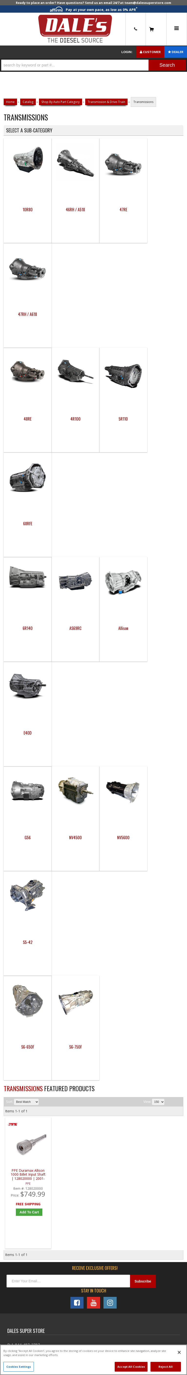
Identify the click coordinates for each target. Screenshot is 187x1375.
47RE (116, 209)
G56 (26, 523)
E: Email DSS (17, 942)
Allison (116, 419)
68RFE (160, 314)
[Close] (179, 1352)
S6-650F (26, 628)
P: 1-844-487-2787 (23, 926)
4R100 (71, 314)
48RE (26, 314)
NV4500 (71, 523)
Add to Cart (28, 793)
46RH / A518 (71, 209)
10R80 (26, 209)
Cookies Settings (18, 1366)
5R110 (116, 314)
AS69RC (71, 419)
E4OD (161, 419)
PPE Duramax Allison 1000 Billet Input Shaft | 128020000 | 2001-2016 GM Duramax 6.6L (27, 756)
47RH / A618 (160, 209)
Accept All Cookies (131, 1366)
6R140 (26, 419)
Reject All (166, 1366)
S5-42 (161, 523)
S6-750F (71, 628)
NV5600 (116, 523)
